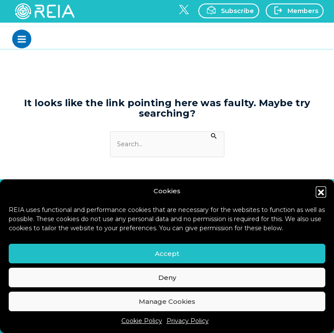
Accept (167, 253)
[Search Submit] (214, 135)
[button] (321, 191)
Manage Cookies (167, 301)
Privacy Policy (188, 321)
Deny (167, 277)
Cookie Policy (141, 321)
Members (293, 10)
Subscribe (228, 10)
